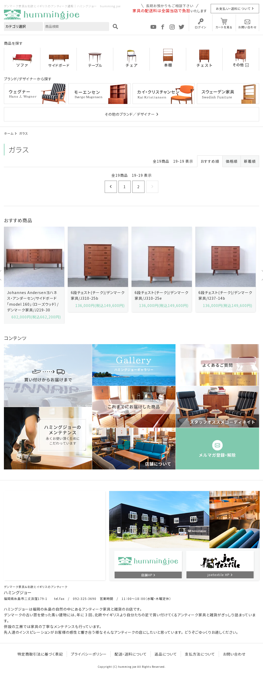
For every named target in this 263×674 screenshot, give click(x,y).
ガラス (23, 133)
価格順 (231, 161)
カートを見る (224, 27)
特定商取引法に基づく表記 (40, 654)
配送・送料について (131, 654)
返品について (166, 654)
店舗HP (147, 575)
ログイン (200, 27)
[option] (34, 275)
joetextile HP (219, 574)
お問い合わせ (247, 27)
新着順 (250, 161)
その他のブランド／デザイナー (130, 114)
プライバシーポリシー (89, 654)
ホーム (9, 133)
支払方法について (200, 654)
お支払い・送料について (233, 8)
